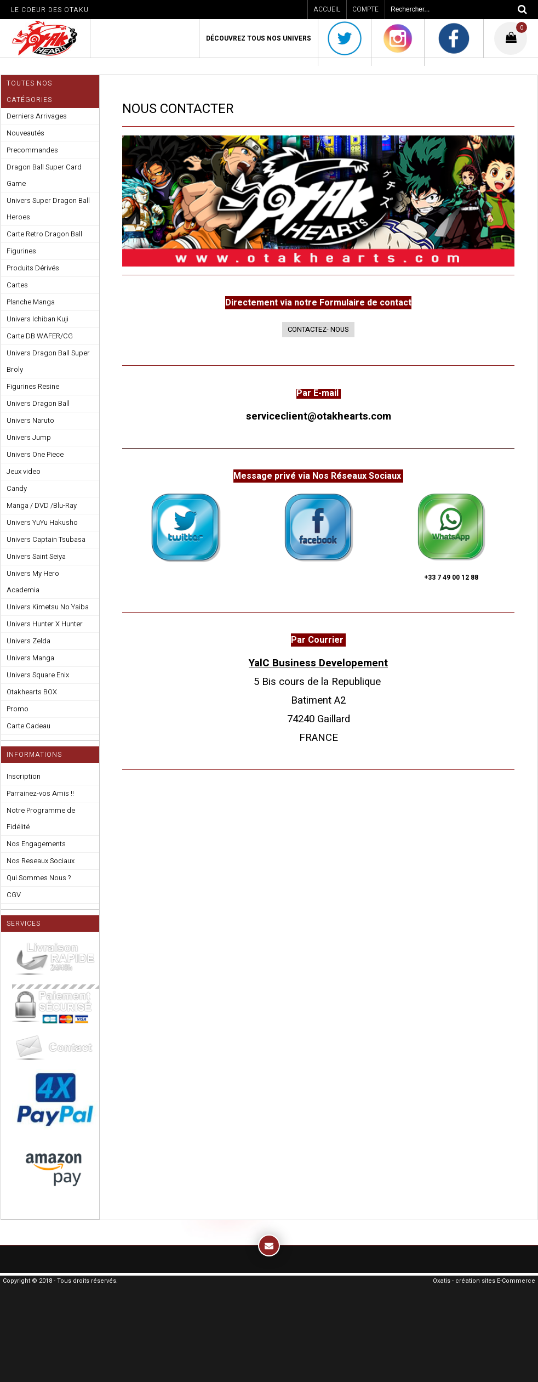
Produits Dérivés (33, 268)
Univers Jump (29, 437)
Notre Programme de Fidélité (41, 818)
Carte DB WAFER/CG (40, 336)
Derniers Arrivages (37, 116)
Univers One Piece (35, 454)
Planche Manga (31, 302)
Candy (17, 488)
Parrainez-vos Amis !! (40, 793)
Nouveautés (25, 133)
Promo (17, 709)
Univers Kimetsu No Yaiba (48, 607)
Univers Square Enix (38, 675)
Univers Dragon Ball (38, 403)
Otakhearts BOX (32, 692)
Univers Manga (30, 658)
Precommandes (32, 150)
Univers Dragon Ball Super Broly (48, 361)
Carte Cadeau (28, 726)
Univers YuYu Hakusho (42, 522)
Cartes (17, 285)
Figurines (21, 251)
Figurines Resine (33, 386)
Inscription (24, 776)
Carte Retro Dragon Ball (44, 234)
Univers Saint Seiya (36, 556)
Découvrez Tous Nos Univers (258, 38)
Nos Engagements (36, 844)
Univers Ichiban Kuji (37, 319)
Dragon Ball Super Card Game (44, 175)
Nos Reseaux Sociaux (41, 861)
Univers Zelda (28, 641)
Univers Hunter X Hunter (45, 624)
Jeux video (24, 471)
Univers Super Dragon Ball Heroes (48, 208)
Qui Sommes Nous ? (39, 878)
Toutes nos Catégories (29, 91)
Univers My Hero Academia (33, 581)
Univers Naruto (30, 420)
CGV (14, 895)
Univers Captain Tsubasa (46, 539)
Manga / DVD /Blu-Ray (42, 505)
